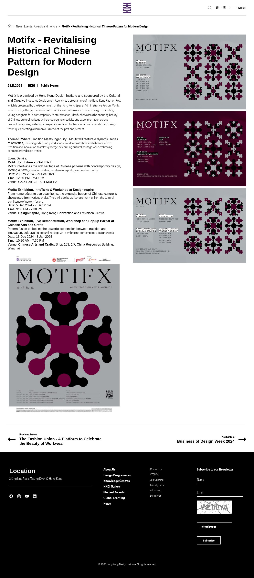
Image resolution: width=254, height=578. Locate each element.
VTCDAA (154, 474)
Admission (155, 490)
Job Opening (157, 479)
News (107, 503)
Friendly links (157, 485)
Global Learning (114, 498)
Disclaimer (155, 495)
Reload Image (208, 526)
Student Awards (113, 492)
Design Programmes (117, 475)
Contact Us (156, 469)
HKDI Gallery (112, 486)
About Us (109, 469)
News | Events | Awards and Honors (36, 26)
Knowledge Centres (116, 480)
